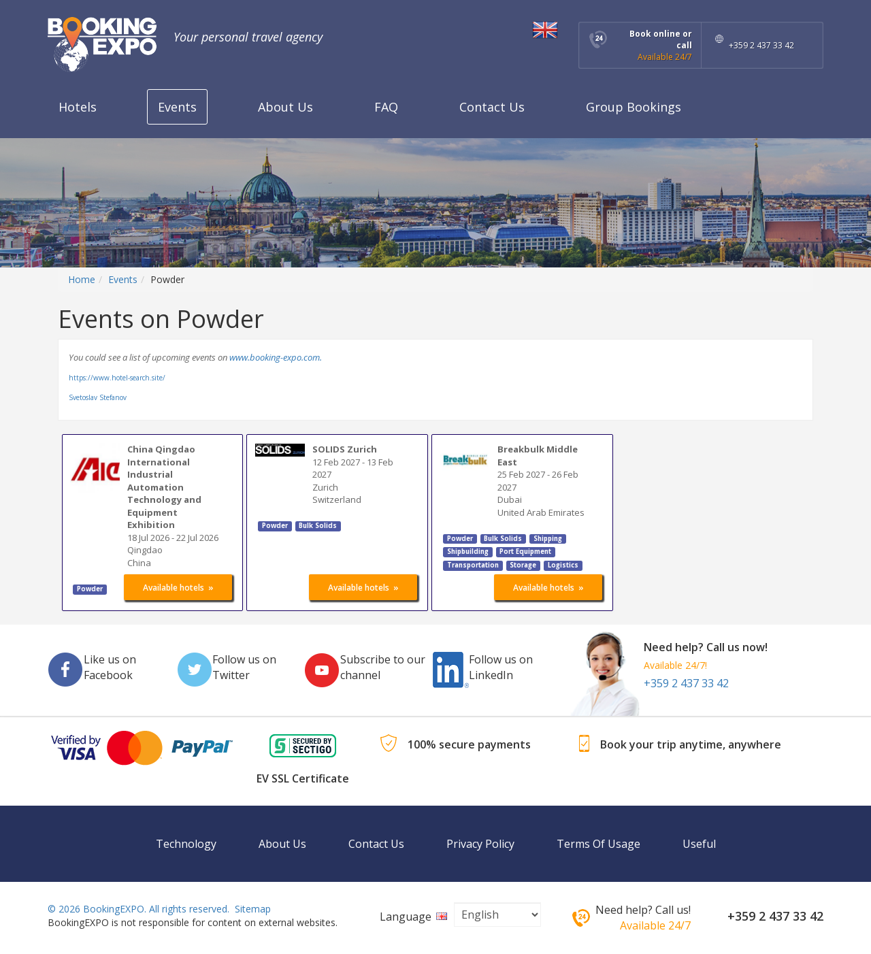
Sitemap (253, 908)
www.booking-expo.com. (275, 357)
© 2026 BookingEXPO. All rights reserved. (138, 908)
